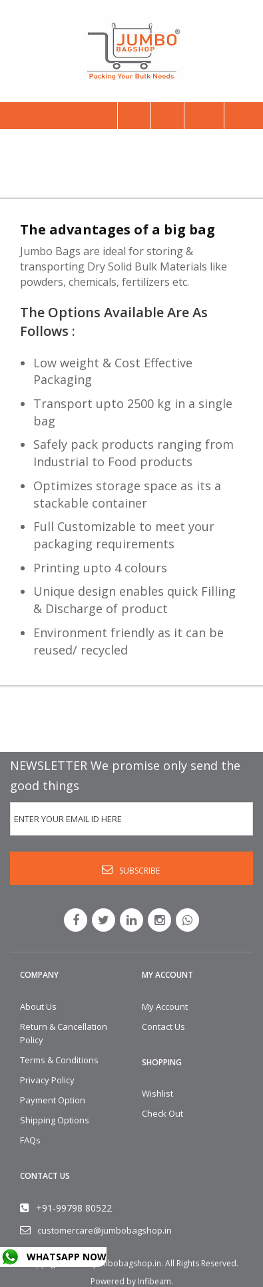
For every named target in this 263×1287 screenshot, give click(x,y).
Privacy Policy (47, 1080)
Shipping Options (54, 1120)
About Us (38, 1006)
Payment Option (52, 1100)
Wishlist (157, 1093)
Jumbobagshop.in (127, 1263)
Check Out (162, 1113)
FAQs (30, 1140)
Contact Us (163, 1027)
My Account (165, 1006)
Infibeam (154, 1281)
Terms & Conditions (59, 1060)
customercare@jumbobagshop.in (104, 1230)
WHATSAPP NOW (67, 1256)
